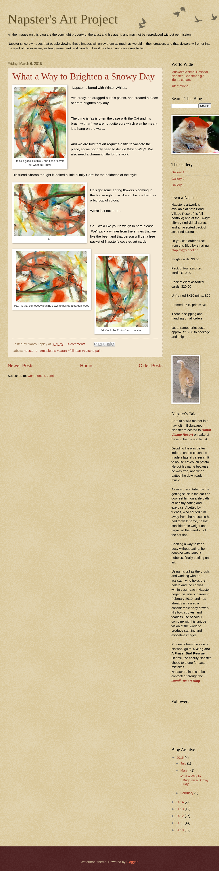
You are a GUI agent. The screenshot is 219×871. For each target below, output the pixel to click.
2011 (181, 823)
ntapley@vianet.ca (184, 250)
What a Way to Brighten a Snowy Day (83, 76)
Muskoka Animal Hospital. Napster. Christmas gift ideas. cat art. (190, 75)
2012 (181, 816)
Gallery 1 (177, 172)
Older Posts (151, 365)
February (187, 793)
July (183, 763)
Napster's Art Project (63, 19)
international (180, 86)
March (185, 770)
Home (86, 365)
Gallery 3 (177, 185)
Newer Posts (21, 365)
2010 (181, 830)
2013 (181, 809)
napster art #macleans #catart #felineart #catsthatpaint (63, 350)
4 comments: (77, 344)
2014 (181, 802)
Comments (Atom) (41, 375)
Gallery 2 (177, 178)
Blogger (131, 862)
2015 (181, 757)
